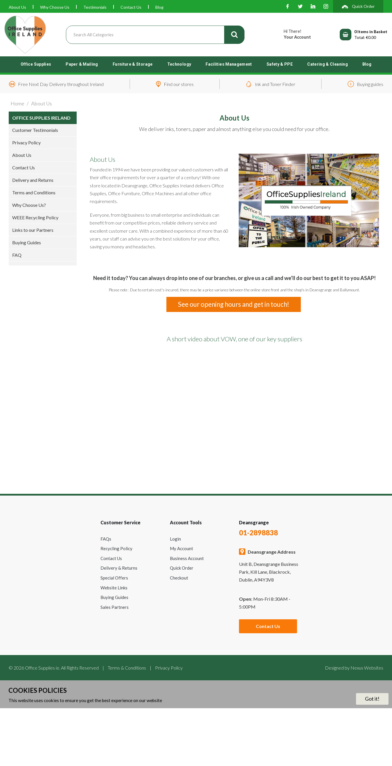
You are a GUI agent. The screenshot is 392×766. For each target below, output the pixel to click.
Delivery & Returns (118, 568)
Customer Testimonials (35, 130)
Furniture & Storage (133, 64)
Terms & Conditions (127, 667)
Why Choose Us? (29, 205)
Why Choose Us (54, 7)
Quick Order (181, 568)
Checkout (179, 577)
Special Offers (114, 577)
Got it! (372, 698)
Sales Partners (114, 607)
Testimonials (95, 7)
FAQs (105, 538)
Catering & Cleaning (327, 64)
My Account (181, 548)
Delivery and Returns (32, 180)
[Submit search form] (234, 35)
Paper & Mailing (82, 64)
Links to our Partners (32, 230)
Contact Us (131, 7)
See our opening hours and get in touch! (233, 304)
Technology (179, 64)
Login (175, 538)
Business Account (187, 558)
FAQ (16, 255)
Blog (159, 7)
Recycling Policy (116, 548)
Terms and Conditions (33, 192)
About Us (17, 7)
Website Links (113, 587)
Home (17, 103)
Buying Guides (26, 242)
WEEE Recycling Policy (35, 217)
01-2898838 (258, 532)
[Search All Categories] (155, 35)
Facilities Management (229, 64)
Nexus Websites (366, 667)
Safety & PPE (280, 64)
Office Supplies (36, 64)
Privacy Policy (26, 142)
